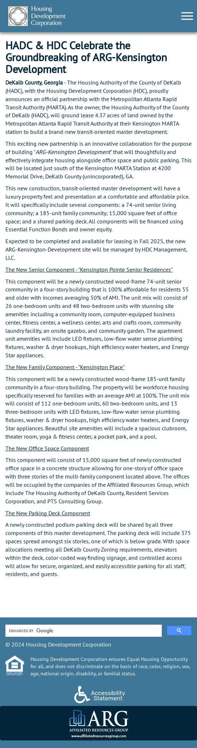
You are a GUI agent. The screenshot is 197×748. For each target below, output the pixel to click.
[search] (83, 631)
